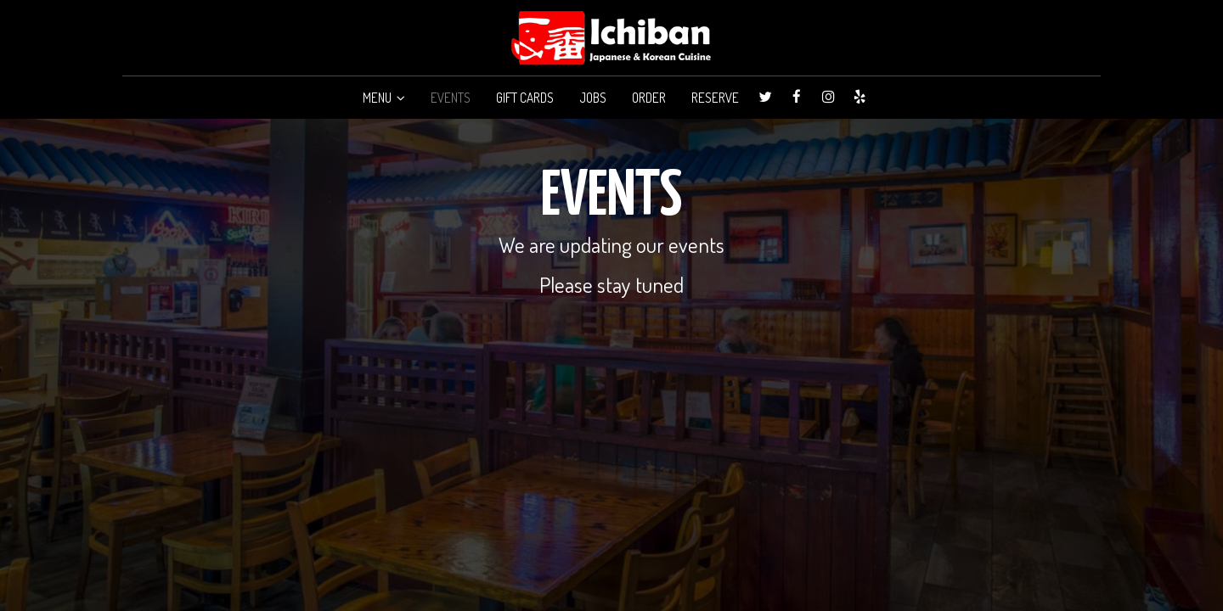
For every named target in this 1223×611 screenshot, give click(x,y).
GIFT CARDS (525, 97)
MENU (384, 97)
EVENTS (451, 97)
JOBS (592, 97)
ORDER (649, 97)
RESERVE (715, 97)
